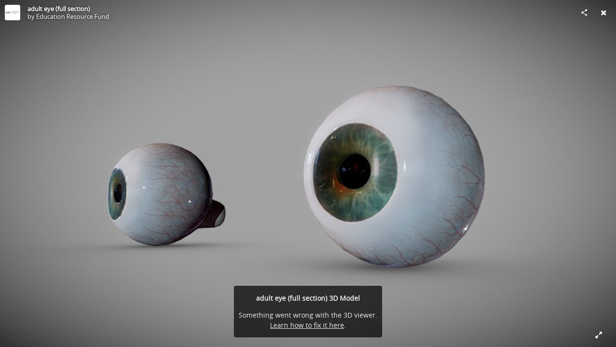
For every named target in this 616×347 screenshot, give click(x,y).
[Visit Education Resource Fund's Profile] (12, 12)
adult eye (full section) (58, 8)
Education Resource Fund (72, 16)
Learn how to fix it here (307, 325)
